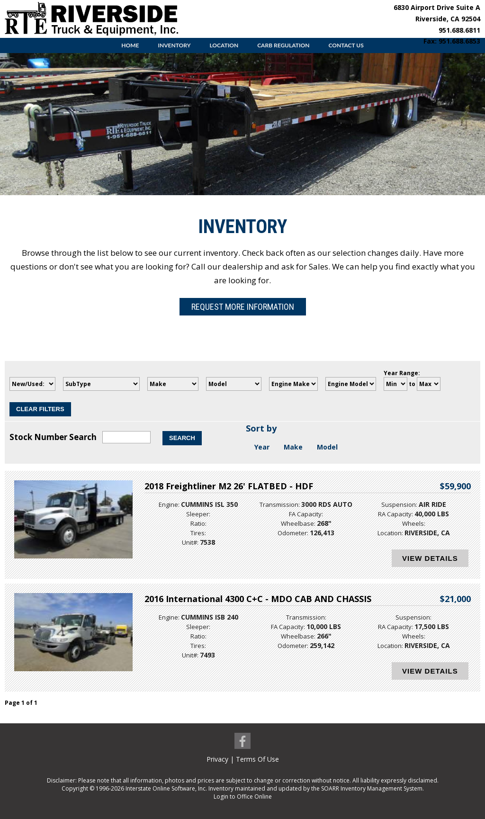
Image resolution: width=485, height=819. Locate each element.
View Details (430, 558)
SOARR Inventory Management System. (372, 788)
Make (293, 446)
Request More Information (242, 307)
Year (261, 446)
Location (223, 45)
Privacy (217, 759)
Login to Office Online (243, 796)
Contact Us (345, 45)
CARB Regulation (283, 45)
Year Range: (402, 373)
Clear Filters (40, 409)
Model (327, 446)
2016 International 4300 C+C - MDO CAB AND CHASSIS (257, 598)
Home (130, 45)
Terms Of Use (257, 759)
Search (182, 437)
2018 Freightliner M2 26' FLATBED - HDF (228, 486)
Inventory (174, 45)
